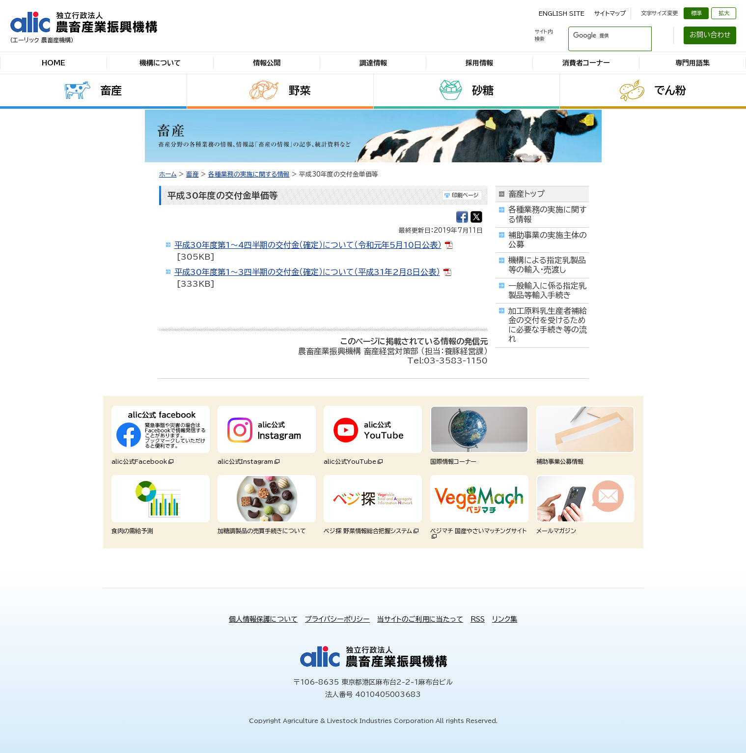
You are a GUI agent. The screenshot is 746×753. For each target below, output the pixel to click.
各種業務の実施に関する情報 (249, 174)
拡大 (723, 13)
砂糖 (483, 90)
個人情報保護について (263, 619)
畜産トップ (526, 194)
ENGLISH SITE (561, 13)
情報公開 (266, 63)
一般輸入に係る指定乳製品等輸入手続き (547, 290)
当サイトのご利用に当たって (420, 619)
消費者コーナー (586, 63)
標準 (696, 13)
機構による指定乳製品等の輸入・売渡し (547, 264)
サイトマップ (610, 13)
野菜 (299, 90)
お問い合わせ (710, 34)
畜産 (111, 90)
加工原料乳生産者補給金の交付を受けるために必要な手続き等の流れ (547, 325)
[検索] (598, 35)
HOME (53, 63)
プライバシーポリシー (337, 619)
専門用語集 (692, 63)
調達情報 (373, 63)
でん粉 (670, 90)
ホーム (168, 174)
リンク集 (504, 619)
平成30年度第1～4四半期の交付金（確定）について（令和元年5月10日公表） (308, 245)
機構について (160, 63)
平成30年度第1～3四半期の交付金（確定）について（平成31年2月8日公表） (307, 272)
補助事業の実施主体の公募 (547, 239)
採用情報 (479, 63)
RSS (477, 619)
